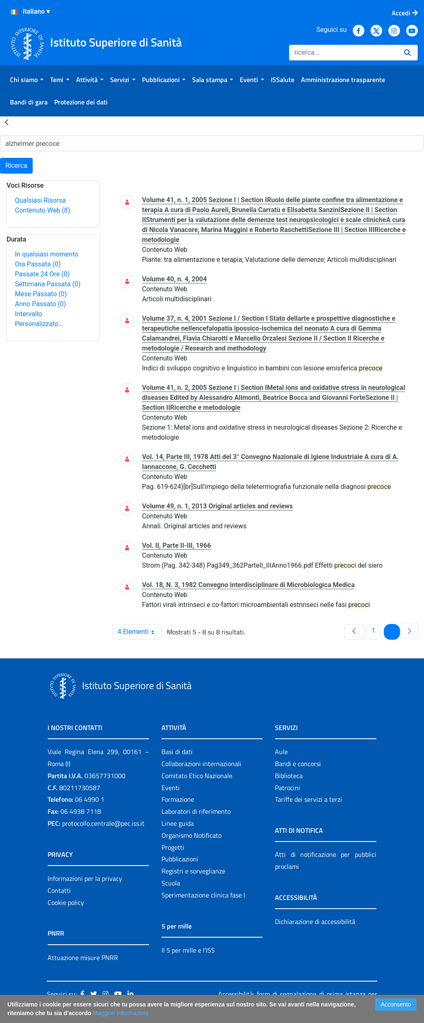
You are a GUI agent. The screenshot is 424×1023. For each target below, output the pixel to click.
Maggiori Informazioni (120, 1013)
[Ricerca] (343, 52)
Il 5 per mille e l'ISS (188, 950)
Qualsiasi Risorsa (40, 200)
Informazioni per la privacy (85, 878)
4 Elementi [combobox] (139, 632)
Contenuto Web (42, 210)
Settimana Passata (47, 284)
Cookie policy (66, 902)
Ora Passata (38, 264)
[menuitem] (27, 79)
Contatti (59, 890)
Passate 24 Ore (42, 274)
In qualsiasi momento (46, 254)
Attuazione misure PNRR (83, 958)
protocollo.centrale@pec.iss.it (103, 823)
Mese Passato (41, 294)
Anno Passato (40, 304)
